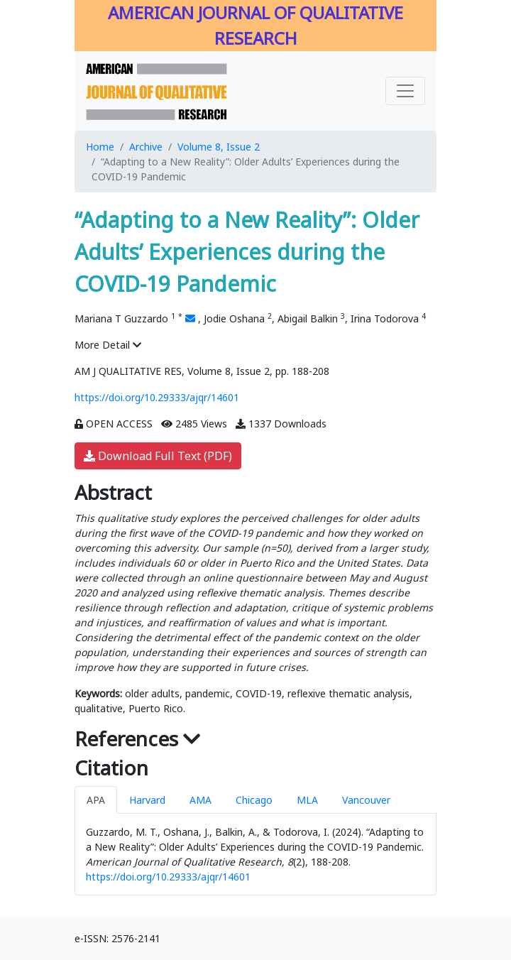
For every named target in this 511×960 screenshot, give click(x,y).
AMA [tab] (200, 800)
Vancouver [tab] (366, 800)
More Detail (108, 344)
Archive (146, 146)
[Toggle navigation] (405, 91)
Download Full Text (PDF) (158, 456)
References (138, 738)
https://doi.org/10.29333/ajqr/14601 (157, 397)
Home (100, 146)
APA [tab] (96, 800)
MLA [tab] (307, 800)
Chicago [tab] (254, 800)
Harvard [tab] (147, 800)
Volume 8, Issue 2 (218, 146)
